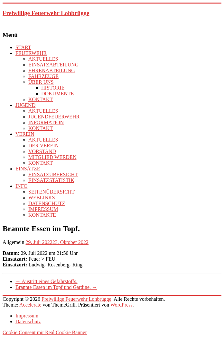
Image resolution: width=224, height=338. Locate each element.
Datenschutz (28, 321)
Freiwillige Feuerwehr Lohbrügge (46, 13)
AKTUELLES (43, 59)
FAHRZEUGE (43, 76)
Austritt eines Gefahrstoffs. (46, 281)
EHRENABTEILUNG (51, 70)
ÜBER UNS (41, 82)
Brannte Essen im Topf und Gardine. (56, 287)
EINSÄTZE (27, 168)
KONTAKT (40, 99)
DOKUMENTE (57, 93)
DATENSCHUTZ (46, 203)
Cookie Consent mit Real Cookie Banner (45, 332)
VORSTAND (42, 151)
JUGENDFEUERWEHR (53, 116)
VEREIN (24, 134)
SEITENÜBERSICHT (51, 192)
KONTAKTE (42, 215)
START (23, 47)
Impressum (26, 315)
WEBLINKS (41, 197)
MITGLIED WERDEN (52, 157)
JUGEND (25, 105)
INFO (21, 186)
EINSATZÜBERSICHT (53, 174)
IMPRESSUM (43, 209)
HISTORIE (53, 88)
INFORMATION (46, 122)
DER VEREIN (43, 145)
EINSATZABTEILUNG (53, 64)
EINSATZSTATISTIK (51, 180)
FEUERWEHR (31, 53)
